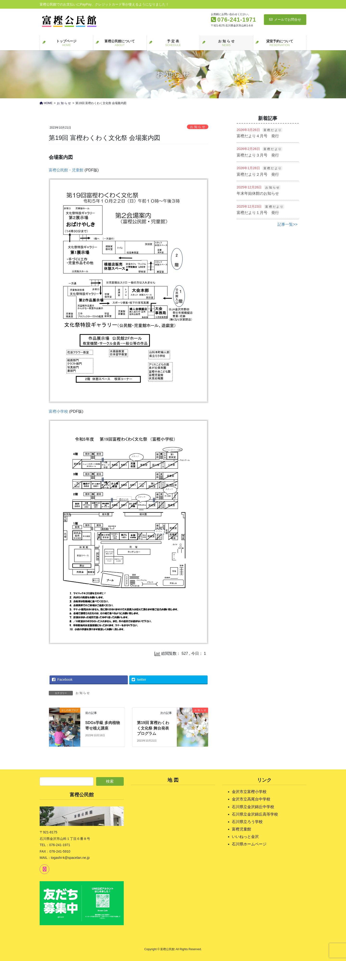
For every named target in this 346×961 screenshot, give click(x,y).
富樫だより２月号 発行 (258, 174)
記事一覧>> (287, 224)
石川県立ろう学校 (247, 822)
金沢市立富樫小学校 (249, 792)
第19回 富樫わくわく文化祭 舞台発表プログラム (153, 728)
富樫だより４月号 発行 (258, 136)
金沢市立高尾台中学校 (251, 799)
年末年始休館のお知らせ (258, 193)
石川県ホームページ (249, 844)
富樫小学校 (58, 411)
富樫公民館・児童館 (66, 170)
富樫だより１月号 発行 (258, 213)
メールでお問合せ (285, 19)
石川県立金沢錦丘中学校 (253, 807)
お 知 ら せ (197, 127)
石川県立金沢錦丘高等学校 (255, 814)
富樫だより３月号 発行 (258, 155)
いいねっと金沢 (245, 837)
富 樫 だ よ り (272, 130)
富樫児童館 (241, 829)
